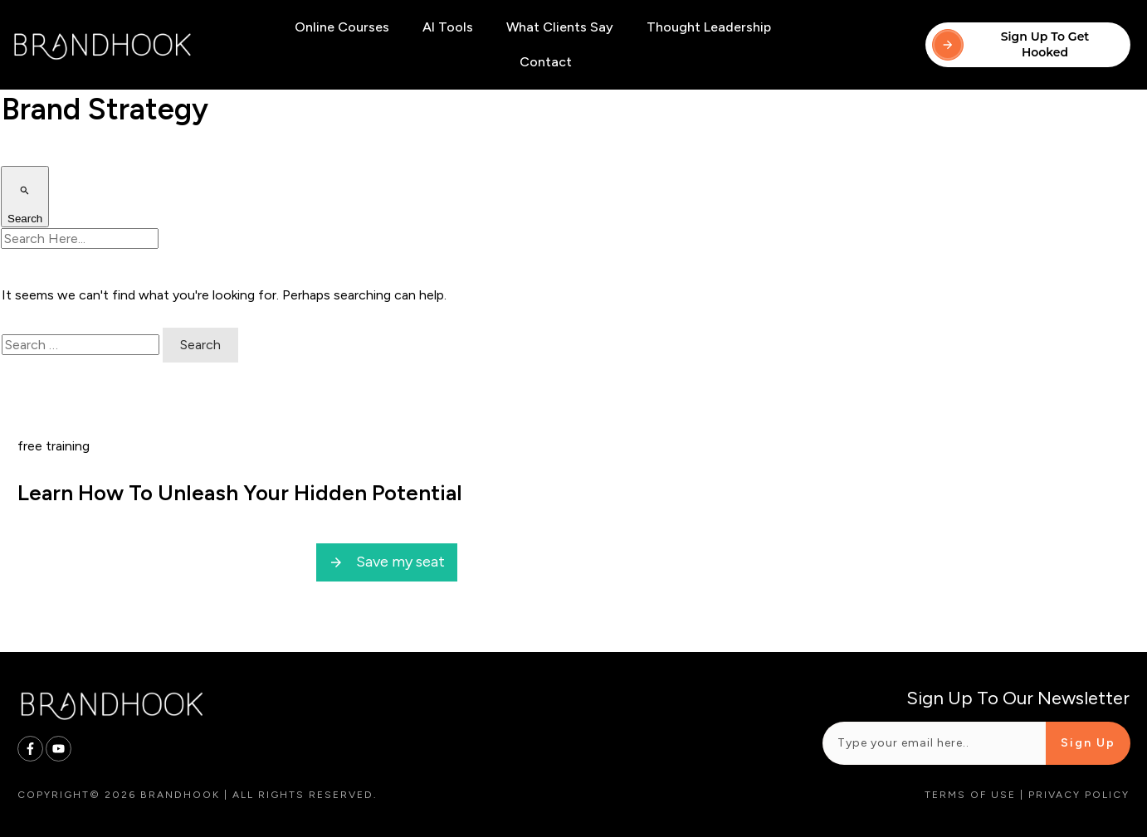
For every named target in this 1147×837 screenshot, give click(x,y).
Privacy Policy (1079, 795)
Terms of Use (970, 795)
